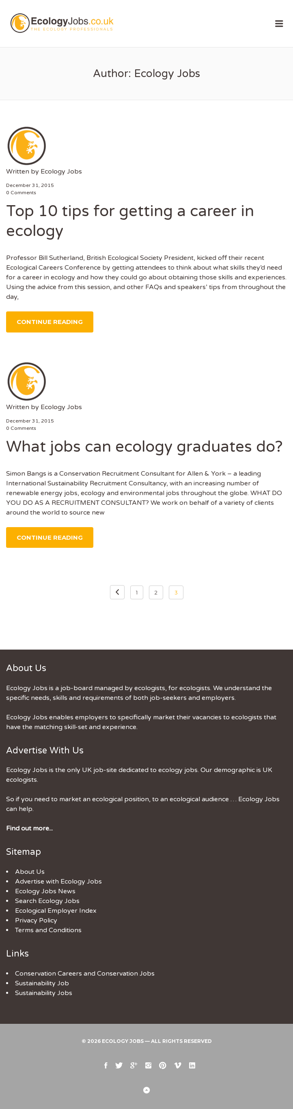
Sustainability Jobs (43, 993)
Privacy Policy (36, 920)
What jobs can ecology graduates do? (144, 447)
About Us (30, 872)
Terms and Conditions (48, 930)
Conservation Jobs (126, 974)
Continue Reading (50, 322)
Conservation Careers (48, 974)
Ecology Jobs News (45, 891)
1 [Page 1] (137, 592)
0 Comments (21, 192)
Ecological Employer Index (56, 911)
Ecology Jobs (61, 171)
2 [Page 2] (156, 592)
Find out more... (29, 828)
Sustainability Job (42, 983)
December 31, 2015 (30, 185)
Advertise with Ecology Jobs (58, 881)
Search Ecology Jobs (47, 901)
